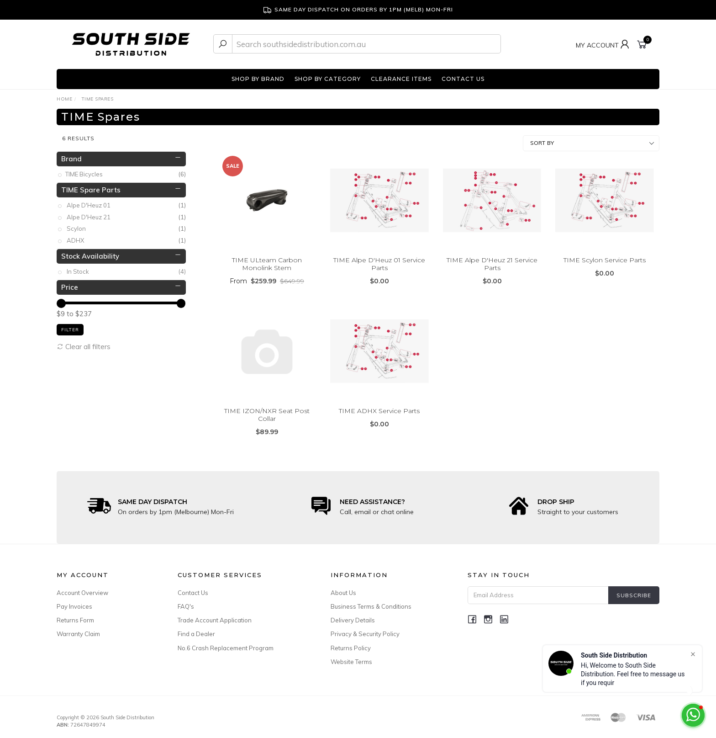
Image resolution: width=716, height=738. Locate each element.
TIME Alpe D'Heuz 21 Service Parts (492, 260)
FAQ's (186, 602)
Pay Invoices (74, 602)
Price (69, 282)
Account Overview (82, 588)
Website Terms (351, 657)
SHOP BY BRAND (258, 78)
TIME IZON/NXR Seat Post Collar (267, 411)
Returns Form (75, 616)
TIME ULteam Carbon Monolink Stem (267, 260)
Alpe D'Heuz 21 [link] (126, 213)
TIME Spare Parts (91, 185)
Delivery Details (353, 616)
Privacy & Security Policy (365, 629)
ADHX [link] (126, 236)
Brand (71, 154)
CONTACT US (463, 78)
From (267, 277)
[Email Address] (538, 591)
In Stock (126, 267)
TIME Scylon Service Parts (604, 256)
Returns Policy (351, 643)
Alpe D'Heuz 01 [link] (126, 201)
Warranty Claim (78, 629)
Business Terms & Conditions (371, 602)
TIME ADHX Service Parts (379, 407)
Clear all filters (84, 342)
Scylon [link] (126, 224)
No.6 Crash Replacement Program (226, 643)
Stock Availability (90, 251)
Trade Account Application (215, 616)
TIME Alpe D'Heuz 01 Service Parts (379, 260)
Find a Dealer (196, 629)
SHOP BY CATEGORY (328, 78)
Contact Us (193, 588)
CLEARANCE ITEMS (401, 78)
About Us (343, 588)
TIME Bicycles (126, 170)
